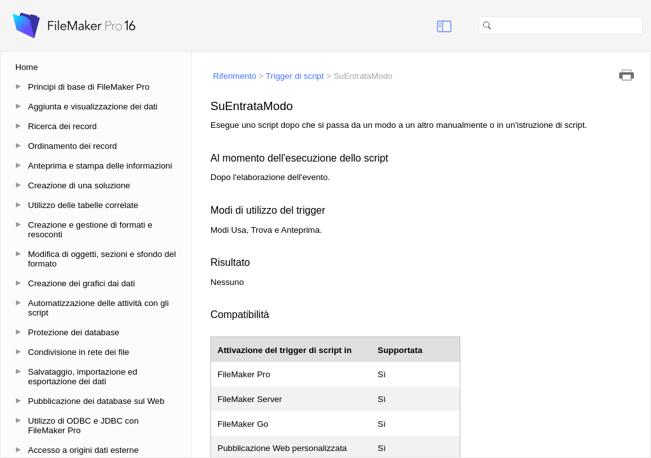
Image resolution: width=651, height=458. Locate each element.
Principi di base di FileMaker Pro (88, 87)
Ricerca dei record (62, 126)
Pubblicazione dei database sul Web (96, 401)
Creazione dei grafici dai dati (81, 283)
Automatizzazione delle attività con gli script (98, 307)
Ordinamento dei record (72, 146)
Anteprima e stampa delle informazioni (100, 165)
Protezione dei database (74, 332)
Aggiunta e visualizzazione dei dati (93, 106)
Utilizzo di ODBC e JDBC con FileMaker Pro (83, 425)
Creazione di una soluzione (79, 185)
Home (26, 67)
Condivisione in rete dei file (78, 352)
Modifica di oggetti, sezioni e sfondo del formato (102, 258)
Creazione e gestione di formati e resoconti (90, 229)
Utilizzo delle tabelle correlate (83, 205)
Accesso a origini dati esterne (83, 450)
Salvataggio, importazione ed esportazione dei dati (82, 376)
